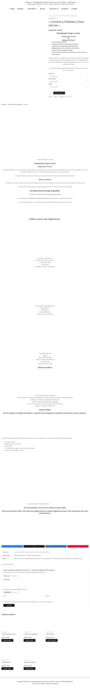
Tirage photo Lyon (57, 19)
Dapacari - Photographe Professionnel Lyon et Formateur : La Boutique (53, 3)
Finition (50, 87)
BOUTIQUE (21, 12)
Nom (5, 599)
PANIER (75, 12)
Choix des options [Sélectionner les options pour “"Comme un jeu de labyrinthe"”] (31, 645)
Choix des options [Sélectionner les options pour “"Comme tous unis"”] (8, 673)
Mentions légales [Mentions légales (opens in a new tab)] (40, 689)
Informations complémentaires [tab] (16, 108)
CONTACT (65, 12)
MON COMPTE (32, 12)
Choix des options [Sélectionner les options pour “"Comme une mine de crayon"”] (8, 645)
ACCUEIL (12, 12)
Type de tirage (52, 82)
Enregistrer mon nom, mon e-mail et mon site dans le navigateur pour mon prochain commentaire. (29, 606)
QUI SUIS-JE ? (55, 12)
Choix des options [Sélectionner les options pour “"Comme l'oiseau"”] (53, 645)
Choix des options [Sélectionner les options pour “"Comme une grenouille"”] (31, 673)
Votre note (6, 580)
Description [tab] (4, 108)
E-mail (48, 599)
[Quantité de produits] (50, 96)
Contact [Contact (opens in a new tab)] (33, 689)
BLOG (44, 12)
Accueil (50, 19)
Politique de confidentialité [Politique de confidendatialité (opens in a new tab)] (52, 689)
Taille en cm (51, 76)
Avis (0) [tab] (27, 108)
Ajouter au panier (59, 96)
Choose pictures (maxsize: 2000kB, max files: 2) (15, 593)
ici (73, 73)
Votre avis (6, 583)
